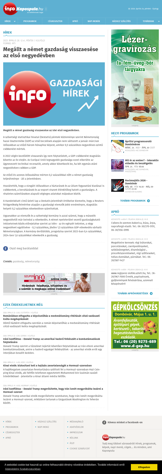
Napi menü (43, 427)
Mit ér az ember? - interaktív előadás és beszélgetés (142, 162)
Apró (75, 21)
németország (32, 262)
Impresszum (76, 432)
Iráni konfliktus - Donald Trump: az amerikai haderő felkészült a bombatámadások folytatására (51, 340)
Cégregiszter (55, 21)
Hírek (8, 21)
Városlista (46, 9)
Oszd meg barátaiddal (24, 248)
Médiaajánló (76, 422)
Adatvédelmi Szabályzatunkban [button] (22, 469)
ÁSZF (72, 443)
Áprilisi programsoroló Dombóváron (138, 143)
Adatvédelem (77, 427)
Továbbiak (148, 21)
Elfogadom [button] (144, 467)
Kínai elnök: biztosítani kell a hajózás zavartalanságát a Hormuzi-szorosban (47, 366)
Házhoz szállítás (121, 21)
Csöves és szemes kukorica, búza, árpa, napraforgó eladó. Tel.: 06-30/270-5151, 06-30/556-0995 (133, 226)
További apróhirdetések (133, 293)
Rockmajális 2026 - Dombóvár (136, 182)
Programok (30, 21)
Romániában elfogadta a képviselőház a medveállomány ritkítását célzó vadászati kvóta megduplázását (51, 317)
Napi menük (94, 21)
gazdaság (18, 262)
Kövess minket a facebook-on (125, 422)
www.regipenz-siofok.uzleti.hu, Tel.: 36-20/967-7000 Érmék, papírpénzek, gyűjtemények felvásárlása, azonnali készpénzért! (133, 278)
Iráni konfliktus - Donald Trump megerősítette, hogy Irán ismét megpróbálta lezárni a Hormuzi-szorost (53, 390)
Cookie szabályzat (80, 448)
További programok (132, 200)
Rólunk (74, 438)
